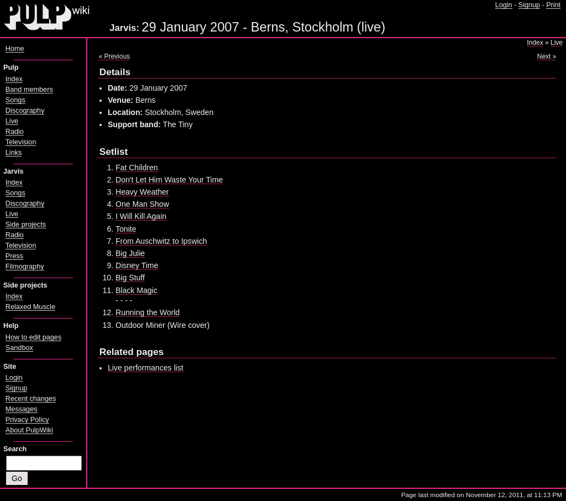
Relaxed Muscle (30, 307)
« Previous (114, 56)
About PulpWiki (29, 430)
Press (14, 256)
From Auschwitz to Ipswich (161, 241)
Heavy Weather (142, 191)
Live (557, 42)
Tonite (126, 229)
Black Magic (137, 290)
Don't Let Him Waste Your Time (169, 179)
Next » (547, 56)
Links (14, 152)
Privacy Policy (27, 420)
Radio (15, 131)
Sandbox (19, 348)
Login (503, 5)
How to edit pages (33, 337)
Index (535, 42)
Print (553, 5)
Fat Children (137, 167)
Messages (22, 409)
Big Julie (130, 253)
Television (21, 142)
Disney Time (137, 265)
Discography (25, 110)
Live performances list (146, 367)
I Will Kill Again (141, 216)
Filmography (25, 266)
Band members (29, 89)
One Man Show (142, 204)
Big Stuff (130, 277)
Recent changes (31, 399)
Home (15, 49)
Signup (529, 5)
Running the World (148, 312)
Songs (15, 100)
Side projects (26, 224)
